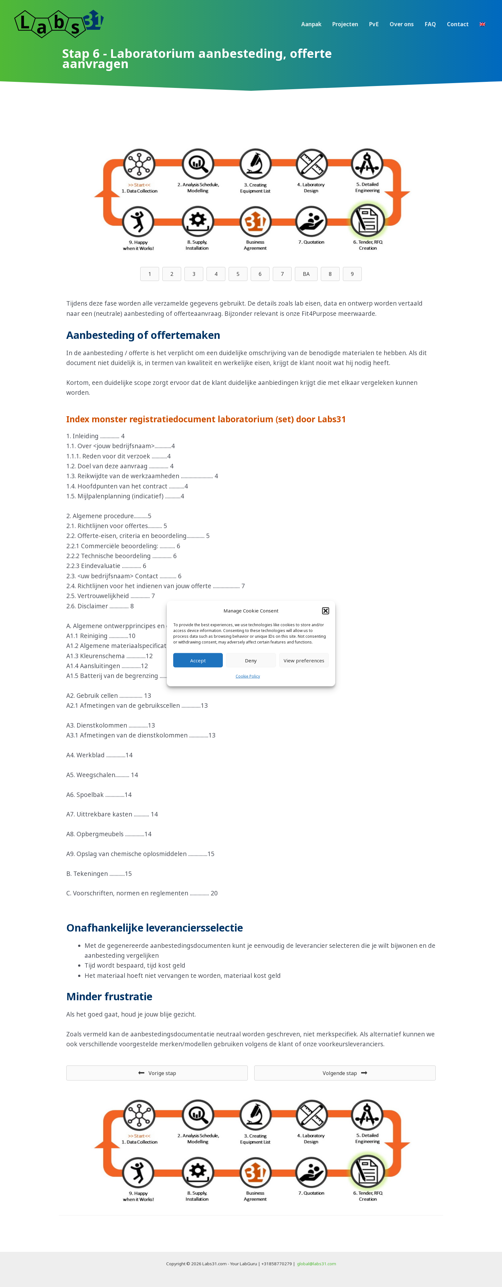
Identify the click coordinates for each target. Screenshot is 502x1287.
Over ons (402, 24)
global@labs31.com (316, 1264)
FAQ (430, 24)
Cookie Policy (248, 676)
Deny (251, 660)
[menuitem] (482, 24)
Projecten (345, 24)
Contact (458, 24)
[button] (325, 610)
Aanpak (311, 24)
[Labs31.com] (59, 24)
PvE (374, 24)
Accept (198, 660)
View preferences (304, 660)
